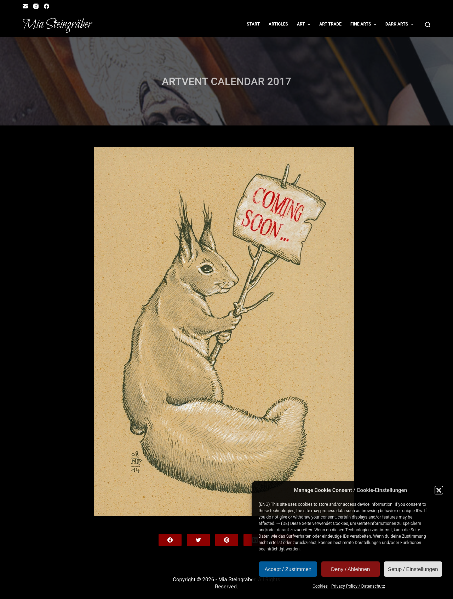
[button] (438, 490)
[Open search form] (427, 24)
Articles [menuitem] (278, 24)
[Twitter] (198, 540)
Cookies (320, 586)
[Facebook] (46, 6)
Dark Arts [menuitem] (400, 24)
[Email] (25, 6)
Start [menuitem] (253, 24)
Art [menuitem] (304, 24)
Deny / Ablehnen (350, 569)
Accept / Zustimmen (288, 569)
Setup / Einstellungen (413, 569)
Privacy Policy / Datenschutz (358, 586)
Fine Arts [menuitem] (364, 24)
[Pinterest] (226, 540)
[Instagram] (36, 6)
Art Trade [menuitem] (330, 24)
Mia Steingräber (57, 24)
